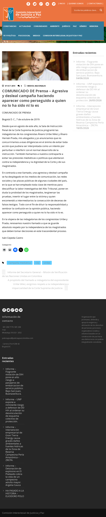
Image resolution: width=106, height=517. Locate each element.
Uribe (47, 262)
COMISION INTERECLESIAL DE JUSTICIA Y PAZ (62, 35)
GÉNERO (83, 26)
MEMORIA (93, 26)
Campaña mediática (20, 262)
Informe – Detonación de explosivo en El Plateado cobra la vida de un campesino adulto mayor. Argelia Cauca (14, 475)
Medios (30, 86)
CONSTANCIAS (9, 26)
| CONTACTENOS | (95, 3)
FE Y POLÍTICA (9, 35)
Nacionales (40, 86)
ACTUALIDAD (25, 26)
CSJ (37, 262)
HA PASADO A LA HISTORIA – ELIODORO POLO (15, 493)
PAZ (75, 26)
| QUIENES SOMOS (75, 3)
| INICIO (61, 3)
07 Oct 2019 (10, 86)
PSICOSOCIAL (24, 35)
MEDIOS (36, 35)
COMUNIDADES (40, 26)
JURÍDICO (66, 26)
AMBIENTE (54, 26)
